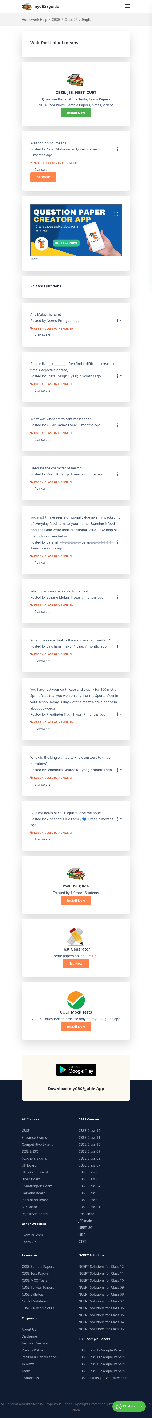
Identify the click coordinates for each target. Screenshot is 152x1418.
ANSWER (43, 177)
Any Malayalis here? (45, 314)
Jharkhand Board (35, 1200)
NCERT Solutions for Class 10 (101, 1280)
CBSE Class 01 (89, 1207)
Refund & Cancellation (39, 1357)
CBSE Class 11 (89, 1137)
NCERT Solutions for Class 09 (101, 1287)
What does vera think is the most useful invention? (70, 640)
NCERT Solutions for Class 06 (101, 1308)
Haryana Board (33, 1193)
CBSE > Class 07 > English (55, 163)
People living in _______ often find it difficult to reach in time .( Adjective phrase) (72, 366)
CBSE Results (89, 1378)
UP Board (29, 1165)
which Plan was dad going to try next (59, 591)
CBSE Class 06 (89, 1172)
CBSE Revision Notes (38, 1308)
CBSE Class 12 (89, 1130)
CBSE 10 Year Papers (38, 1287)
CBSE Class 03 (89, 1193)
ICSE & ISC (30, 1151)
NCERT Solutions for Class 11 (101, 1273)
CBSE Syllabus (33, 1294)
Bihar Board (31, 1179)
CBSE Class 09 (89, 1151)
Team (26, 1371)
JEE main (85, 1220)
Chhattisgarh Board (37, 1186)
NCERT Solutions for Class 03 (101, 1329)
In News (28, 1364)
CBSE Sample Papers (38, 1266)
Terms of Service (35, 1343)
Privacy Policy (32, 1350)
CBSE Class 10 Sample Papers (102, 1364)
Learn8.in (29, 1242)
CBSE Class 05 (89, 1179)
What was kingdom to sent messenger (60, 419)
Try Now (75, 963)
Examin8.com (32, 1235)
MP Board (29, 1207)
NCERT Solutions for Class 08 (101, 1294)
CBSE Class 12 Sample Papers (102, 1350)
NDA (82, 1234)
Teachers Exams (34, 1158)
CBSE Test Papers (35, 1273)
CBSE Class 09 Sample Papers (102, 1371)
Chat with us (129, 1406)
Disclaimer (30, 1336)
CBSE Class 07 (89, 1165)
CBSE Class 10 (89, 1144)
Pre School (87, 1213)
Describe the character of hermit (55, 468)
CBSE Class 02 (89, 1200)
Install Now (76, 113)
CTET (82, 1241)
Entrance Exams (34, 1137)
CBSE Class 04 (89, 1186)
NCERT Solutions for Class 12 (101, 1266)
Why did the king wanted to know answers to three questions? (70, 760)
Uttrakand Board (35, 1172)
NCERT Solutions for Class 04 (101, 1322)
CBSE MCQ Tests (34, 1280)
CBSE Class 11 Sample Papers (102, 1357)
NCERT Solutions (35, 1301)
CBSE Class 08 (89, 1158)
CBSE (56, 19)
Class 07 (71, 19)
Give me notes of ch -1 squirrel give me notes (65, 813)
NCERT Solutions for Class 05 (101, 1315)
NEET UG (85, 1227)
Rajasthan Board (35, 1213)
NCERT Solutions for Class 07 (101, 1301)
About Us (29, 1329)
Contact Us (30, 1378)
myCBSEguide (40, 6)
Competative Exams (37, 1144)
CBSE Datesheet (115, 1378)
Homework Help (34, 19)
